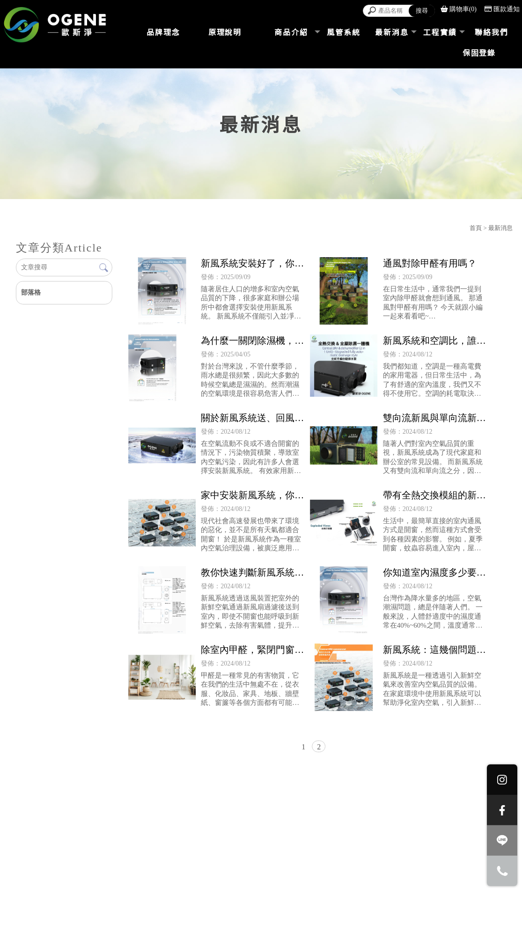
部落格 (31, 292)
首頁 (476, 227)
